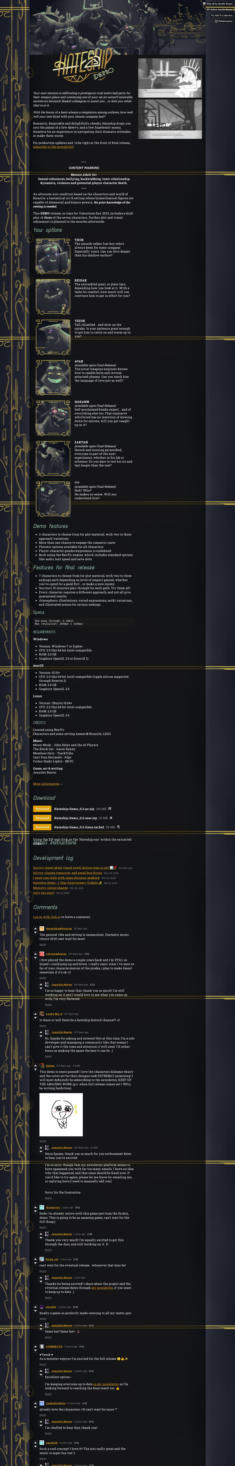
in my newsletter (106, 1385)
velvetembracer (56, 955)
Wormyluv (53, 1208)
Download (42, 810)
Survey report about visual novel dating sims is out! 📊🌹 (75, 869)
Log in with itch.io (46, 918)
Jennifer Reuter (61, 985)
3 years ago (64, 1308)
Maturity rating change (50, 889)
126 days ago (75, 955)
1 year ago (67, 1208)
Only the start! (43, 894)
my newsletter (102, 1289)
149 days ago (81, 1148)
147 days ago (71, 1015)
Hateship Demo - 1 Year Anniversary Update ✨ (67, 884)
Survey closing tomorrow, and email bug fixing (67, 874)
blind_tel (52, 1260)
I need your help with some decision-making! (66, 879)
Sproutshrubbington (59, 929)
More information (47, 785)
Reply (42, 945)
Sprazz (50, 1066)
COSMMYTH (54, 1347)
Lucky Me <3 (54, 1015)
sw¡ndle (51, 1308)
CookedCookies (56, 1404)
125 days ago (81, 985)
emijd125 (51, 1443)
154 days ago (63, 1066)
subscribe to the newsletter (53, 147)
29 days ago (80, 929)
